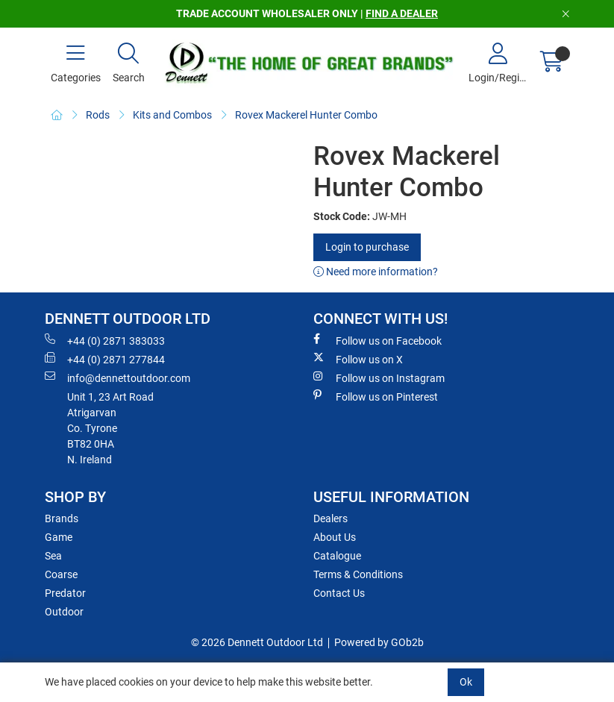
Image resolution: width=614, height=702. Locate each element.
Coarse (61, 574)
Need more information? (375, 272)
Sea (53, 556)
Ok (466, 682)
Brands (61, 518)
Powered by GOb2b (379, 642)
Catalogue (337, 556)
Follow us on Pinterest (375, 396)
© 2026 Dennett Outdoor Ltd (257, 642)
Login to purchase (367, 247)
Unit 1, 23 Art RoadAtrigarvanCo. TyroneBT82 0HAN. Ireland (110, 428)
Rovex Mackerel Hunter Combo (306, 115)
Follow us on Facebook (377, 340)
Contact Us (339, 593)
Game (58, 537)
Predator (65, 593)
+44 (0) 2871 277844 (105, 359)
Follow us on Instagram (379, 377)
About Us (334, 537)
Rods (98, 115)
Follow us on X (358, 359)
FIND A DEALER (402, 13)
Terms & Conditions (358, 574)
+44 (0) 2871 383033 (105, 340)
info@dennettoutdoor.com (117, 377)
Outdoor (64, 612)
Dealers (330, 518)
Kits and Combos (172, 115)
